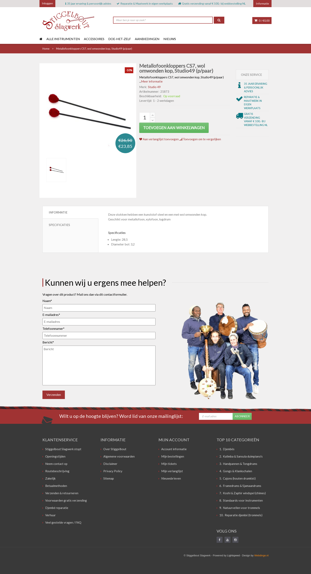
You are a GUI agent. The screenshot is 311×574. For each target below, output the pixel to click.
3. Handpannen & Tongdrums (238, 463)
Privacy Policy (112, 471)
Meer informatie (152, 81)
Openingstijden (55, 456)
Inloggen (47, 3)
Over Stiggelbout (114, 449)
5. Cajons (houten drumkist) (237, 478)
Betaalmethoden (56, 485)
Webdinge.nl (261, 555)
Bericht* (48, 342)
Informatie (58, 212)
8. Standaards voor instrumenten (241, 500)
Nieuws (169, 39)
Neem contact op (56, 463)
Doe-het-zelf (119, 39)
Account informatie (174, 449)
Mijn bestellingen (172, 456)
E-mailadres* (51, 314)
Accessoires (94, 39)
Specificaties (59, 225)
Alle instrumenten (63, 39)
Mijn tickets (169, 463)
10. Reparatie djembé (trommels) (240, 515)
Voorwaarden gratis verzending (66, 500)
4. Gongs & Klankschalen (235, 471)
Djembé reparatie (56, 508)
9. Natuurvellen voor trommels (239, 508)
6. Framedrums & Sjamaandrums (240, 485)
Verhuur (50, 515)
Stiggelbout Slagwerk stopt (63, 449)
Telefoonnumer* (53, 328)
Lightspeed (233, 555)
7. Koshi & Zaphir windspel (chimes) (242, 493)
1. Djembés (226, 449)
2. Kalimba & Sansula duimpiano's (241, 456)
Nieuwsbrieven (171, 478)
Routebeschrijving (57, 471)
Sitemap (108, 478)
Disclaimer (110, 463)
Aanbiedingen (147, 39)
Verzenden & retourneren (61, 493)
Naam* (47, 301)
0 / (262, 20)
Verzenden (53, 394)
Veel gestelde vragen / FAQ (63, 522)
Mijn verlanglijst (172, 471)
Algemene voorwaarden (119, 456)
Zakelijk (50, 478)
